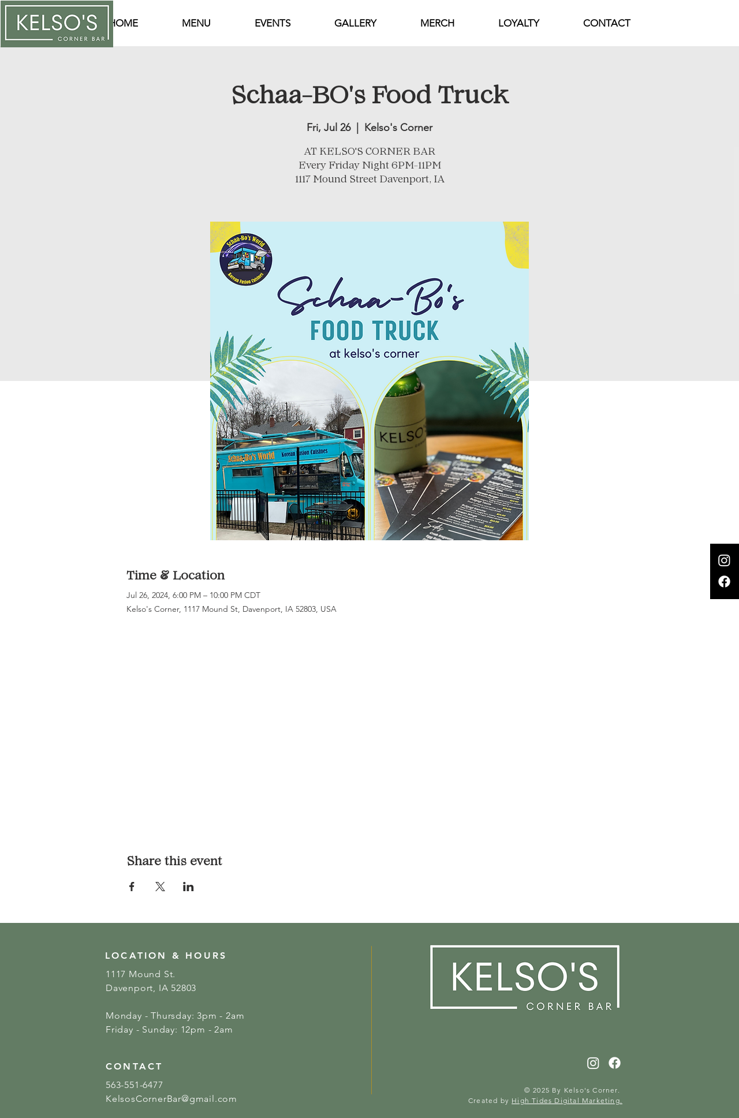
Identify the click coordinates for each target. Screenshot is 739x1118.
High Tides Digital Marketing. (567, 1100)
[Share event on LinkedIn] (188, 886)
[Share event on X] (160, 886)
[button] (606, 23)
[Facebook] (724, 581)
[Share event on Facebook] (131, 886)
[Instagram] (724, 560)
